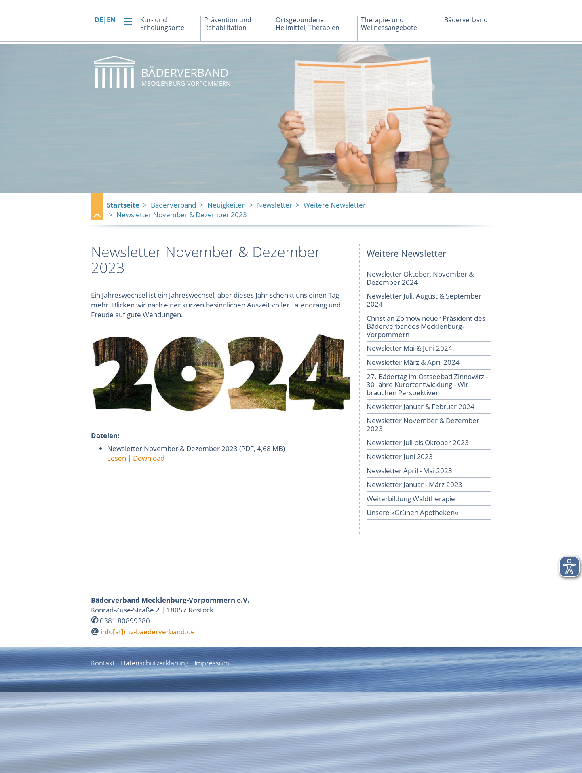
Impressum (211, 663)
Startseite (123, 205)
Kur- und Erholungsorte (162, 24)
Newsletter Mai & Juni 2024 (409, 348)
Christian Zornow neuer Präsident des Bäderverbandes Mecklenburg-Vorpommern (426, 326)
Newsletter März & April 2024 (413, 362)
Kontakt (103, 663)
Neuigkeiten (226, 205)
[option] (291, 118)
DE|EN (105, 20)
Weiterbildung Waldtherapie (411, 498)
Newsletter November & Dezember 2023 (423, 424)
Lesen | (120, 458)
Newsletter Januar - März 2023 (414, 484)
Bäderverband (466, 20)
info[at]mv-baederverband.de (148, 631)
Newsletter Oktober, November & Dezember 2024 (420, 278)
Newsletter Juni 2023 (400, 456)
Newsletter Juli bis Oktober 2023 (418, 442)
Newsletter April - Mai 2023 (409, 470)
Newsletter (274, 205)
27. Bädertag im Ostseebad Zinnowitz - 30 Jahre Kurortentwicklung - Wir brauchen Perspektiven (427, 384)
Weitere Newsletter (335, 205)
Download (148, 458)
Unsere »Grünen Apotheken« (412, 512)
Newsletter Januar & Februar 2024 (420, 406)
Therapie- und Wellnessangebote (389, 24)
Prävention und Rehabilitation (227, 24)
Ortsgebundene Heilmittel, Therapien (308, 24)
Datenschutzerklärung (155, 663)
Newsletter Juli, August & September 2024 (424, 300)
